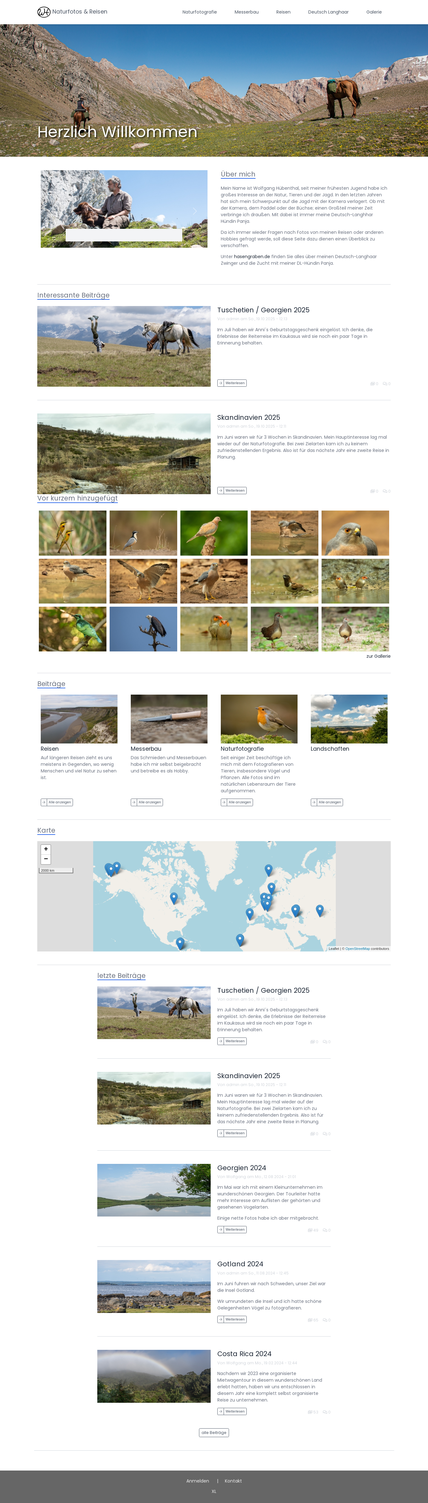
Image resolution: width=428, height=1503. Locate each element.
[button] (53, 211)
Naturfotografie (200, 12)
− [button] (46, 859)
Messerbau (247, 12)
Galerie (374, 12)
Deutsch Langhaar (328, 12)
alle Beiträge (214, 1432)
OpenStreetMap (358, 949)
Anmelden (197, 1481)
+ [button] (46, 849)
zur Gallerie (378, 656)
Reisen (283, 12)
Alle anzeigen (60, 802)
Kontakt (233, 1481)
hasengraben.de (252, 256)
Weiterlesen (235, 383)
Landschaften (330, 749)
